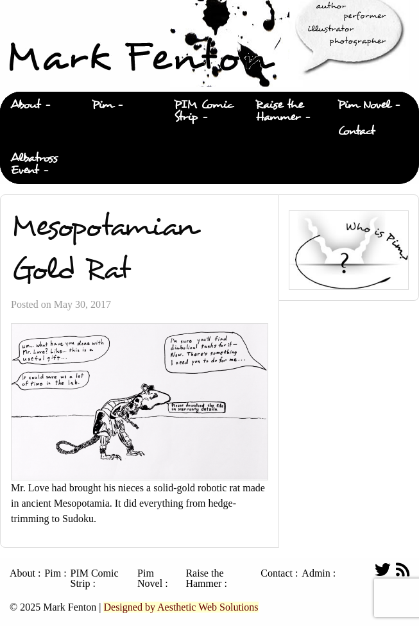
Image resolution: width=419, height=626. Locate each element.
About (25, 105)
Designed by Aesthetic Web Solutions (180, 607)
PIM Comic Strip (204, 111)
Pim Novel (364, 105)
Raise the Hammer (279, 111)
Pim (102, 105)
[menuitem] (40, 105)
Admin (316, 573)
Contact (356, 131)
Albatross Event (34, 164)
